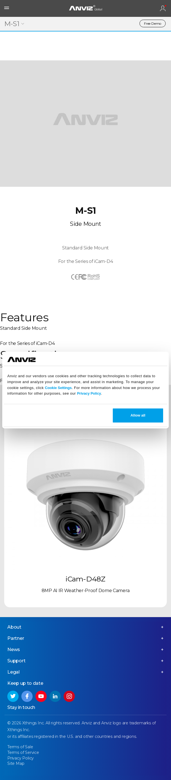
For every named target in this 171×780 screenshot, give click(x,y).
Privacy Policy (89, 394)
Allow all (137, 415)
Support (16, 660)
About (14, 627)
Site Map (15, 763)
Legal (13, 672)
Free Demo (152, 23)
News (13, 649)
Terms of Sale (20, 746)
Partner (15, 638)
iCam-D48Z (85, 579)
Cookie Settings (58, 388)
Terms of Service (23, 752)
